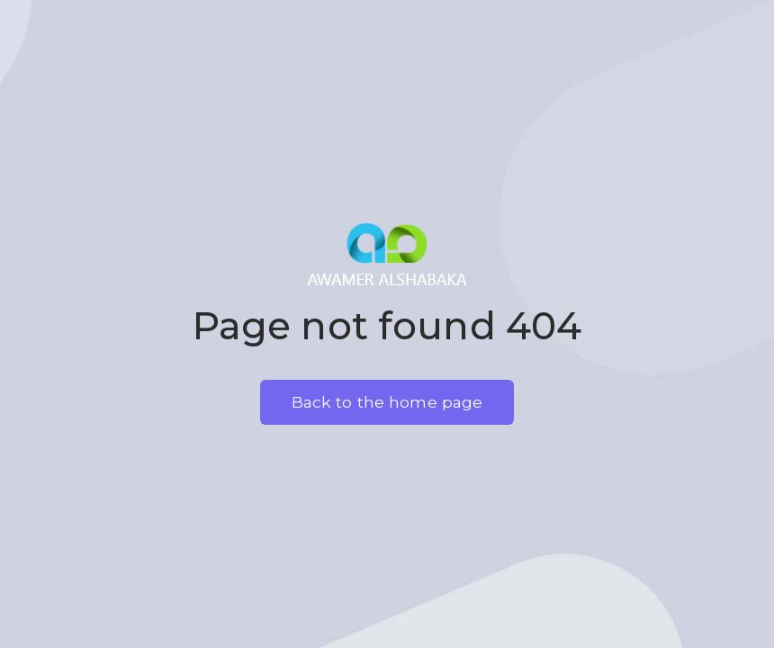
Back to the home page (387, 401)
